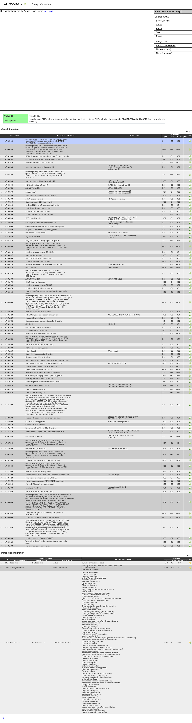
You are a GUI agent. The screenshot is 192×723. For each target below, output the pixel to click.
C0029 (7, 568)
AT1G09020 (9, 223)
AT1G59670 (9, 386)
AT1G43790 (9, 181)
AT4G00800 (9, 227)
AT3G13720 (9, 315)
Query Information (41, 4)
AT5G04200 (9, 192)
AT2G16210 (9, 162)
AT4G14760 (9, 428)
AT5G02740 (9, 202)
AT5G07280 (9, 418)
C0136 (7, 563)
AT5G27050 (9, 188)
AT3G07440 (9, 149)
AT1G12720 (9, 318)
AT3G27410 (9, 273)
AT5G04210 (9, 360)
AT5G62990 (9, 264)
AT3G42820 (9, 389)
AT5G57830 (9, 285)
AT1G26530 (9, 330)
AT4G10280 (9, 472)
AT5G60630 (9, 528)
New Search (168, 12)
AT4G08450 (9, 481)
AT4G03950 (9, 333)
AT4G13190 (9, 546)
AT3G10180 (9, 513)
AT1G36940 (9, 454)
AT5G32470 (9, 357)
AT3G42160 (9, 208)
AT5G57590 (9, 475)
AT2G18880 (9, 488)
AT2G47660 (9, 246)
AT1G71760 (9, 443)
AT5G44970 (9, 288)
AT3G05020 (9, 237)
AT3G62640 (9, 252)
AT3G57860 (9, 218)
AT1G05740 (9, 382)
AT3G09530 (9, 167)
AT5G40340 (9, 258)
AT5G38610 (9, 292)
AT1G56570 (9, 432)
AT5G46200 (9, 538)
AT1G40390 (9, 348)
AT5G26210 (9, 324)
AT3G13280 (9, 366)
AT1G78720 (9, 327)
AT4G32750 (9, 339)
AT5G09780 (9, 379)
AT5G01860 (9, 205)
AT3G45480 (9, 517)
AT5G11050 (9, 436)
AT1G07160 (9, 214)
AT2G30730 (9, 261)
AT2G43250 (9, 175)
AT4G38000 (9, 185)
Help (178, 12)
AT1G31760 (9, 484)
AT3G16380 (9, 199)
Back (157, 12)
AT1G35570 (9, 425)
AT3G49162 (9, 159)
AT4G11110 (9, 351)
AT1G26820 (9, 267)
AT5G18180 (9, 156)
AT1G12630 (9, 241)
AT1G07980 (9, 449)
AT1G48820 (9, 542)
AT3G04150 (9, 312)
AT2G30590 (9, 422)
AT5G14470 (9, 282)
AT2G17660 (9, 460)
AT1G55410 (9, 141)
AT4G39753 (9, 321)
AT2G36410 (9, 369)
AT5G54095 (9, 405)
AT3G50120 (9, 478)
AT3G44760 (9, 502)
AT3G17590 (9, 363)
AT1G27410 (9, 372)
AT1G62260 (9, 233)
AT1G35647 (9, 255)
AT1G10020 (9, 492)
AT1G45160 (9, 211)
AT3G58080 (9, 466)
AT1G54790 (9, 376)
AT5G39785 (9, 345)
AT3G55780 (9, 354)
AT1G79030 (9, 230)
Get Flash (48, 11)
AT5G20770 (9, 393)
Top (3, 718)
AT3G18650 (9, 279)
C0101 (7, 642)
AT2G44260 (9, 196)
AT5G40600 (9, 302)
